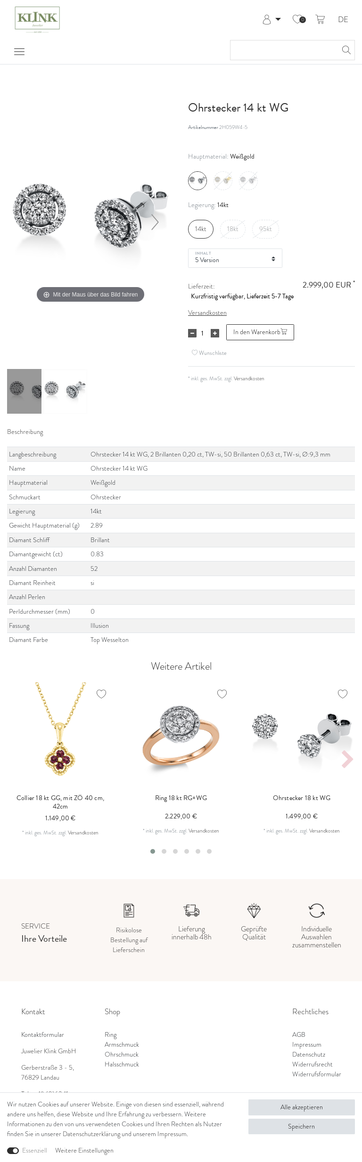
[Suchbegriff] (283, 50)
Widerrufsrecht (312, 1064)
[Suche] (345, 50)
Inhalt (203, 253)
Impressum (306, 1044)
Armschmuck (122, 1044)
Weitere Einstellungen (84, 1150)
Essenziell (34, 1150)
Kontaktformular (42, 1034)
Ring (110, 1034)
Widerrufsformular (316, 1074)
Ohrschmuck (122, 1054)
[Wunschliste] (297, 19)
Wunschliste (209, 353)
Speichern (301, 1126)
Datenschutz (308, 1054)
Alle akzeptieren (301, 1107)
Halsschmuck (122, 1064)
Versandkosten (207, 312)
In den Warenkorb (260, 332)
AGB (298, 1034)
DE (343, 20)
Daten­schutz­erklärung (91, 1134)
